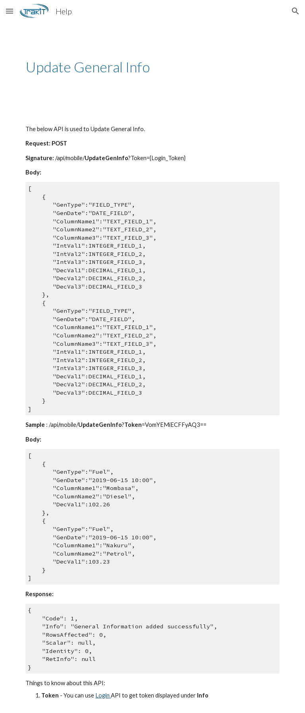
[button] (9, 11)
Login (103, 695)
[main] (152, 67)
